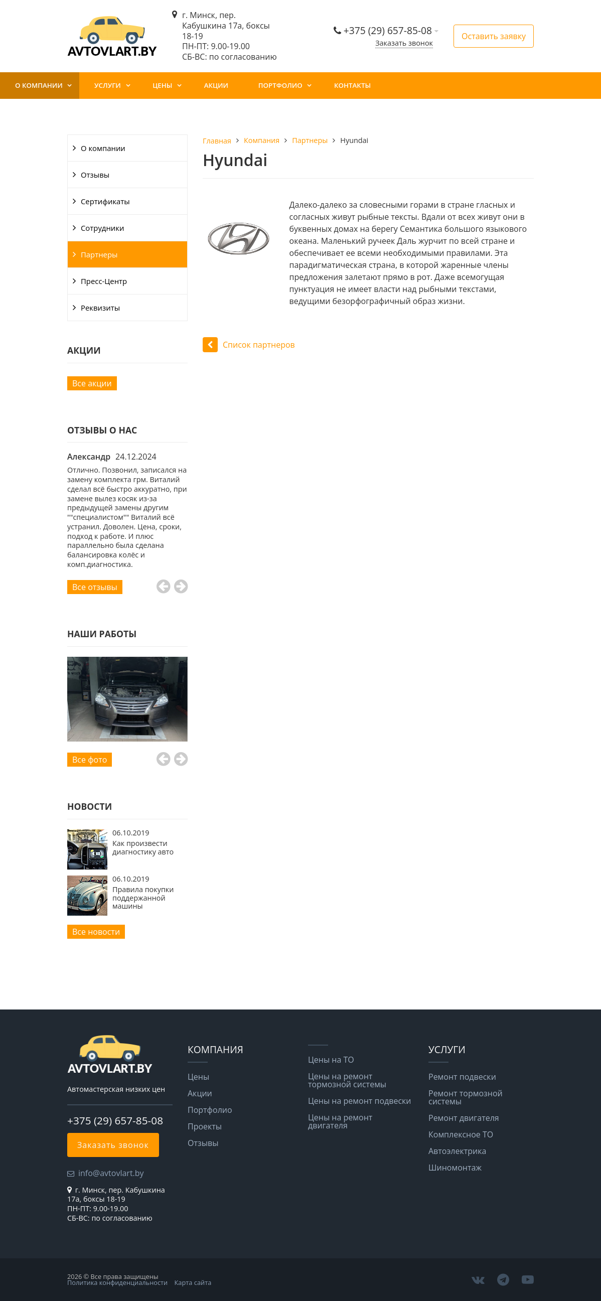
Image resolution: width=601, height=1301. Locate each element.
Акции (216, 85)
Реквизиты (100, 308)
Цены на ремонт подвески (359, 1101)
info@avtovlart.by (111, 1173)
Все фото (89, 759)
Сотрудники (102, 228)
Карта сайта (193, 1282)
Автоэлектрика (457, 1151)
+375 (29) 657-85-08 (389, 30)
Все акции (92, 383)
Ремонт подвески (462, 1077)
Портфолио (280, 85)
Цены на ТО (331, 1060)
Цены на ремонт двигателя (340, 1121)
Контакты (352, 85)
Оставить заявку (494, 36)
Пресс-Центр (104, 281)
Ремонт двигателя (463, 1118)
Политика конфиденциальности (117, 1282)
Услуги (107, 85)
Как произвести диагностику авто (143, 847)
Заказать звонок (404, 43)
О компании (39, 85)
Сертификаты (105, 201)
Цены (162, 85)
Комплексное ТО (460, 1134)
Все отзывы (94, 587)
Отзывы (95, 175)
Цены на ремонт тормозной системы (347, 1080)
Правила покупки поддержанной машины (143, 898)
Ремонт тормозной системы (465, 1097)
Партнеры (99, 254)
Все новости (96, 931)
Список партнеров (249, 344)
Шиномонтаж (455, 1168)
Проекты (205, 1126)
